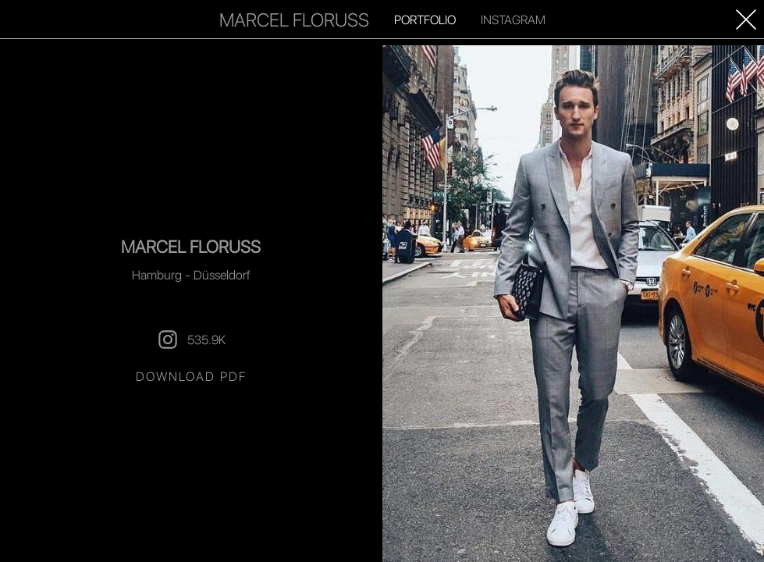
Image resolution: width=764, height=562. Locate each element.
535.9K (191, 339)
